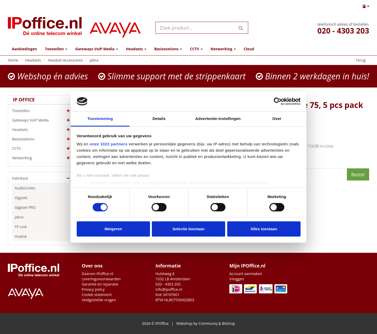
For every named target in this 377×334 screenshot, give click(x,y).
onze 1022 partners (108, 144)
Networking (41, 158)
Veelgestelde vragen (99, 299)
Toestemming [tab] (100, 118)
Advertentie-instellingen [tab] (218, 118)
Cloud (249, 48)
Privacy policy (93, 289)
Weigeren (113, 229)
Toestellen (41, 110)
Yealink (21, 236)
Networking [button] (223, 48)
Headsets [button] (136, 48)
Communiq (207, 323)
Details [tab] (159, 118)
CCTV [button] (196, 48)
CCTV (41, 148)
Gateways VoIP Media (41, 120)
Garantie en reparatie (100, 284)
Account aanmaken (245, 273)
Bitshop (228, 323)
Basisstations (41, 139)
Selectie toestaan (189, 229)
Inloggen (236, 278)
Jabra (19, 217)
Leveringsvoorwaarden (101, 278)
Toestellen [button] (56, 48)
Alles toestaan (264, 229)
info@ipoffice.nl (169, 289)
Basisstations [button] (168, 48)
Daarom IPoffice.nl (97, 273)
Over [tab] (276, 118)
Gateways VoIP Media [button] (96, 48)
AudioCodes (25, 187)
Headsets (41, 129)
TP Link (21, 226)
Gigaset (21, 197)
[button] (365, 6)
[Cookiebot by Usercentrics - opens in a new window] (278, 101)
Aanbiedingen (24, 48)
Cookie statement (97, 294)
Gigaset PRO (25, 207)
